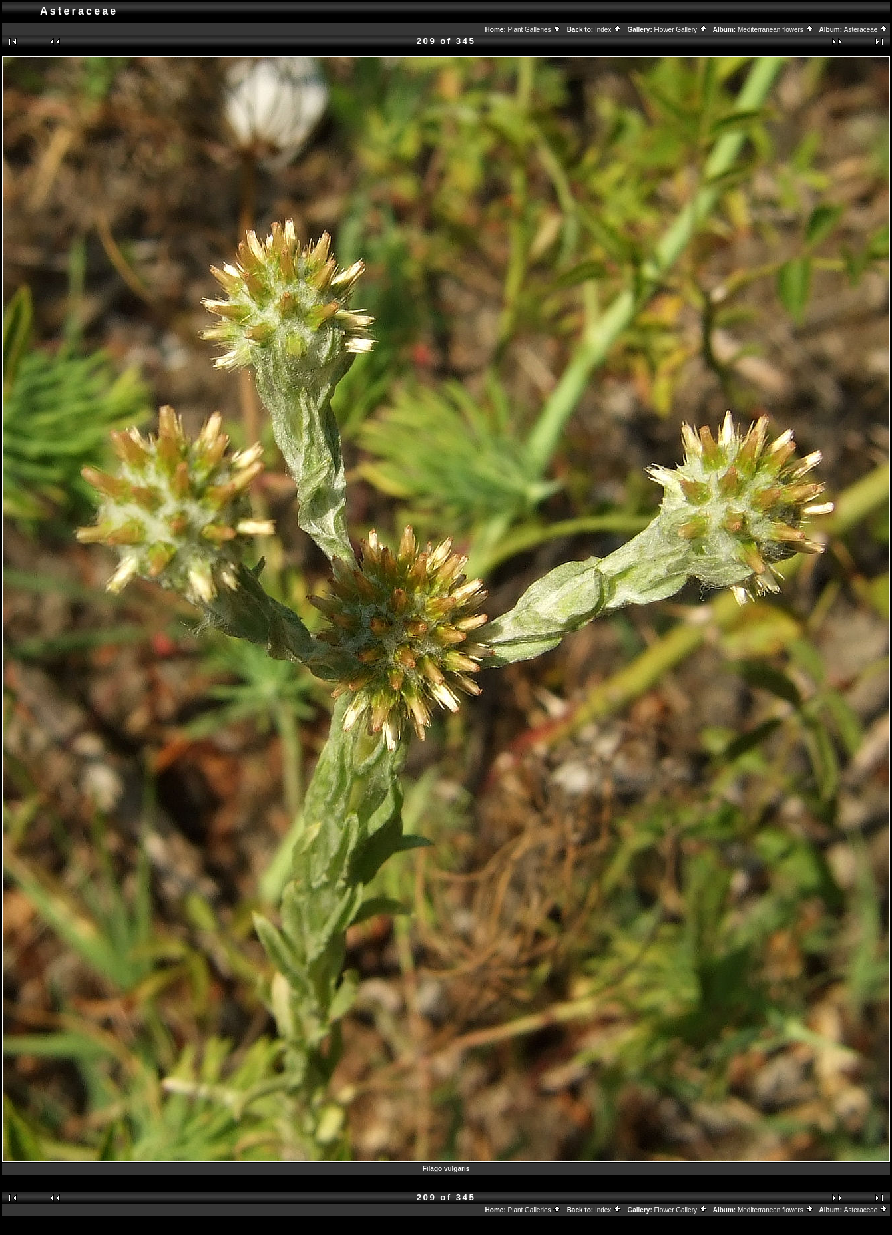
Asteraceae (866, 29)
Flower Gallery (681, 29)
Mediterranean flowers (776, 29)
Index (608, 29)
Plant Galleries (535, 29)
